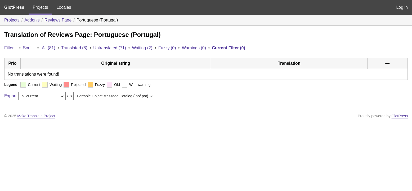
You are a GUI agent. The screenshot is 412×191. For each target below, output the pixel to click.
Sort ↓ (28, 48)
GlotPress (14, 7)
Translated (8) (74, 48)
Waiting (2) (142, 48)
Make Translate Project (36, 116)
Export (10, 96)
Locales (63, 7)
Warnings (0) (194, 48)
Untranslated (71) (109, 48)
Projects (40, 7)
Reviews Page (57, 20)
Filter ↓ (10, 48)
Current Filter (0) (228, 48)
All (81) (48, 48)
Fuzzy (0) (167, 48)
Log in (402, 7)
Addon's (31, 20)
